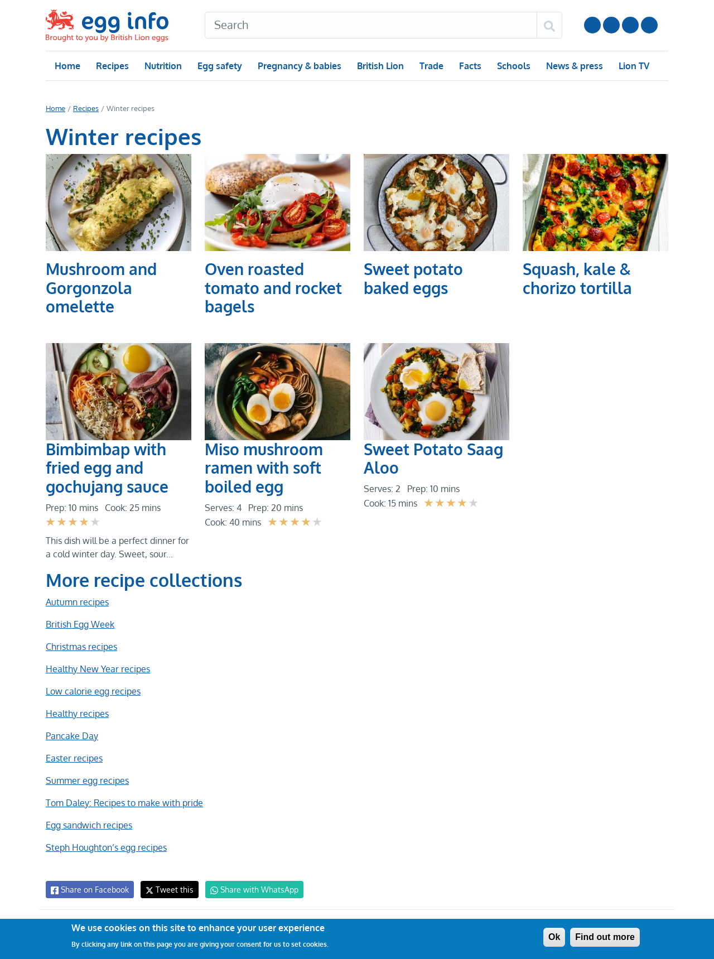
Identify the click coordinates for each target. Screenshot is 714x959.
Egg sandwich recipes (89, 825)
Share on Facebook (89, 890)
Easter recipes (74, 758)
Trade (431, 65)
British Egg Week (80, 624)
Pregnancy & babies (298, 65)
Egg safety (219, 65)
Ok (554, 937)
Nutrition (163, 65)
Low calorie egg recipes (93, 691)
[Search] (371, 25)
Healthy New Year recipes (97, 668)
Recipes (111, 65)
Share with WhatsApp (249, 890)
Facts (469, 65)
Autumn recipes (77, 602)
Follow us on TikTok (649, 25)
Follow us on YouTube (592, 25)
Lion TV (632, 65)
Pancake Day (71, 735)
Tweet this (167, 889)
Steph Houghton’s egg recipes (106, 847)
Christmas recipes (81, 646)
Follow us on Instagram (611, 25)
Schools (512, 65)
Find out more (605, 937)
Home (67, 65)
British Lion (379, 65)
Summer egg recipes (87, 780)
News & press (573, 65)
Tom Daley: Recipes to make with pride (123, 802)
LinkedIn (630, 25)
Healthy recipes (77, 713)
